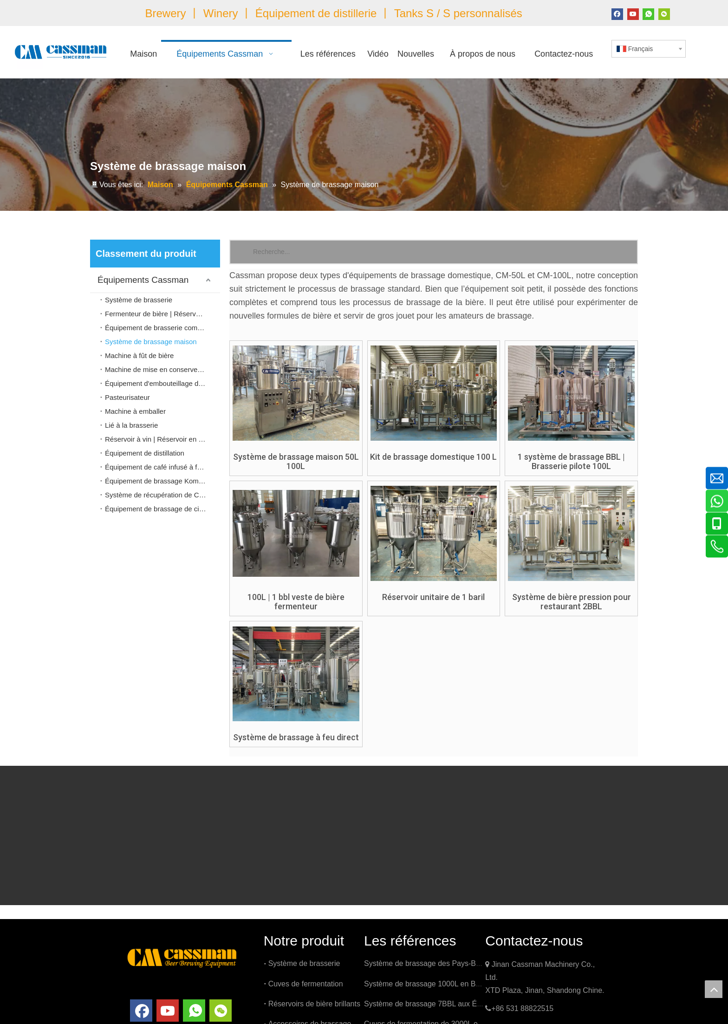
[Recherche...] (445, 252)
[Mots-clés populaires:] (241, 252)
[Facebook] (617, 13)
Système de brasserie (138, 300)
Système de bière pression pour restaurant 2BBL (571, 602)
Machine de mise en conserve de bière (162, 369)
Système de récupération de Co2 (156, 495)
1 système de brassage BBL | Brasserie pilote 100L (571, 461)
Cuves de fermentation (305, 984)
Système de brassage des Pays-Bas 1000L (435, 963)
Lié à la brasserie (131, 425)
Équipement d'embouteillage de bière (162, 383)
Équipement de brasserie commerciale (162, 328)
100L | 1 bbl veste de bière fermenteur (295, 602)
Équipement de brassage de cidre (157, 509)
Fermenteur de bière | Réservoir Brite (162, 314)
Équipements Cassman (143, 280)
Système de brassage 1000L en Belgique (432, 984)
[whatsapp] (648, 13)
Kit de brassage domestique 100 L (433, 457)
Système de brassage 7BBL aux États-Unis (435, 1004)
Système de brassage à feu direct (296, 737)
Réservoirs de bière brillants (314, 1004)
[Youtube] (633, 13)
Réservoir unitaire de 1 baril (433, 597)
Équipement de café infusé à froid (156, 467)
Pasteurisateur (127, 397)
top (713, 989)
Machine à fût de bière (139, 355)
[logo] (182, 957)
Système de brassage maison (151, 342)
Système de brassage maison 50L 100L (296, 461)
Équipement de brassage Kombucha (161, 481)
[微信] (664, 13)
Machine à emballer (135, 411)
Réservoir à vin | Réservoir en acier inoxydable (162, 439)
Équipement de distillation (144, 453)
